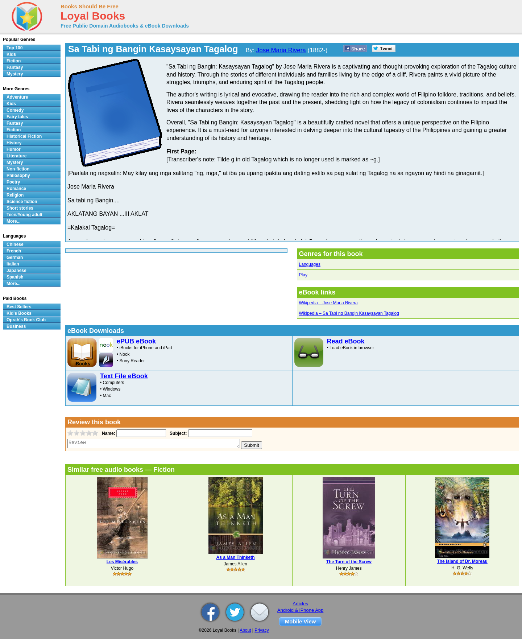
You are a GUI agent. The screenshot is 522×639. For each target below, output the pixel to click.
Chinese (15, 244)
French (14, 250)
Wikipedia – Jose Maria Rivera (328, 302)
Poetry (13, 182)
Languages (309, 264)
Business (16, 326)
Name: (107, 433)
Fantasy (15, 67)
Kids (11, 54)
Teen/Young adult (24, 214)
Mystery (15, 74)
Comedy (15, 110)
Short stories (20, 208)
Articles (300, 603)
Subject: (177, 433)
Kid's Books (19, 313)
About (245, 630)
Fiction (14, 60)
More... (14, 221)
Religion (15, 195)
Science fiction (22, 201)
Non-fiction (18, 169)
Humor (14, 149)
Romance (16, 188)
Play (303, 274)
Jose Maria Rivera (281, 50)
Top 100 (14, 47)
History (14, 142)
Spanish (15, 277)
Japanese (16, 270)
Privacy (261, 630)
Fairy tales (17, 116)
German (15, 257)
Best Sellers (19, 306)
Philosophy (18, 175)
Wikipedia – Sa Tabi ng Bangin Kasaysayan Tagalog (349, 313)
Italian (13, 264)
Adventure (17, 97)
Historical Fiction (24, 136)
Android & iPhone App (300, 610)
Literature (16, 155)
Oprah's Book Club (26, 319)
